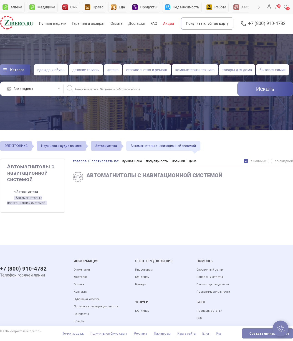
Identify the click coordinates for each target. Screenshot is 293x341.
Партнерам (162, 333)
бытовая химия (272, 70)
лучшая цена (132, 161)
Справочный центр (210, 269)
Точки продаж (73, 333)
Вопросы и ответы (210, 277)
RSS (199, 318)
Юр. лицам (142, 277)
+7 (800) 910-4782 (266, 23)
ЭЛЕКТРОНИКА (16, 146)
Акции (168, 23)
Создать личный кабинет (269, 333)
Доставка (136, 23)
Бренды (140, 284)
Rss (219, 333)
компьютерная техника (195, 70)
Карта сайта (186, 333)
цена (193, 161)
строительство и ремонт (146, 70)
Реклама (140, 333)
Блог (206, 333)
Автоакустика (106, 146)
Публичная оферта (87, 299)
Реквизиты (81, 314)
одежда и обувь (51, 70)
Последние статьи (209, 310)
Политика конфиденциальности (96, 306)
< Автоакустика (26, 192)
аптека (113, 70)
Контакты (81, 292)
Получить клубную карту (207, 23)
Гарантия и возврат (88, 23)
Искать (265, 89)
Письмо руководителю (213, 284)
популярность (157, 161)
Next (259, 7)
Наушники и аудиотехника (61, 146)
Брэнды (79, 321)
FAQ (154, 23)
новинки (178, 161)
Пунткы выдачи (52, 23)
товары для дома (237, 70)
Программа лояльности (213, 292)
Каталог (17, 70)
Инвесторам (144, 269)
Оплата (116, 23)
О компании (82, 269)
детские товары (86, 70)
